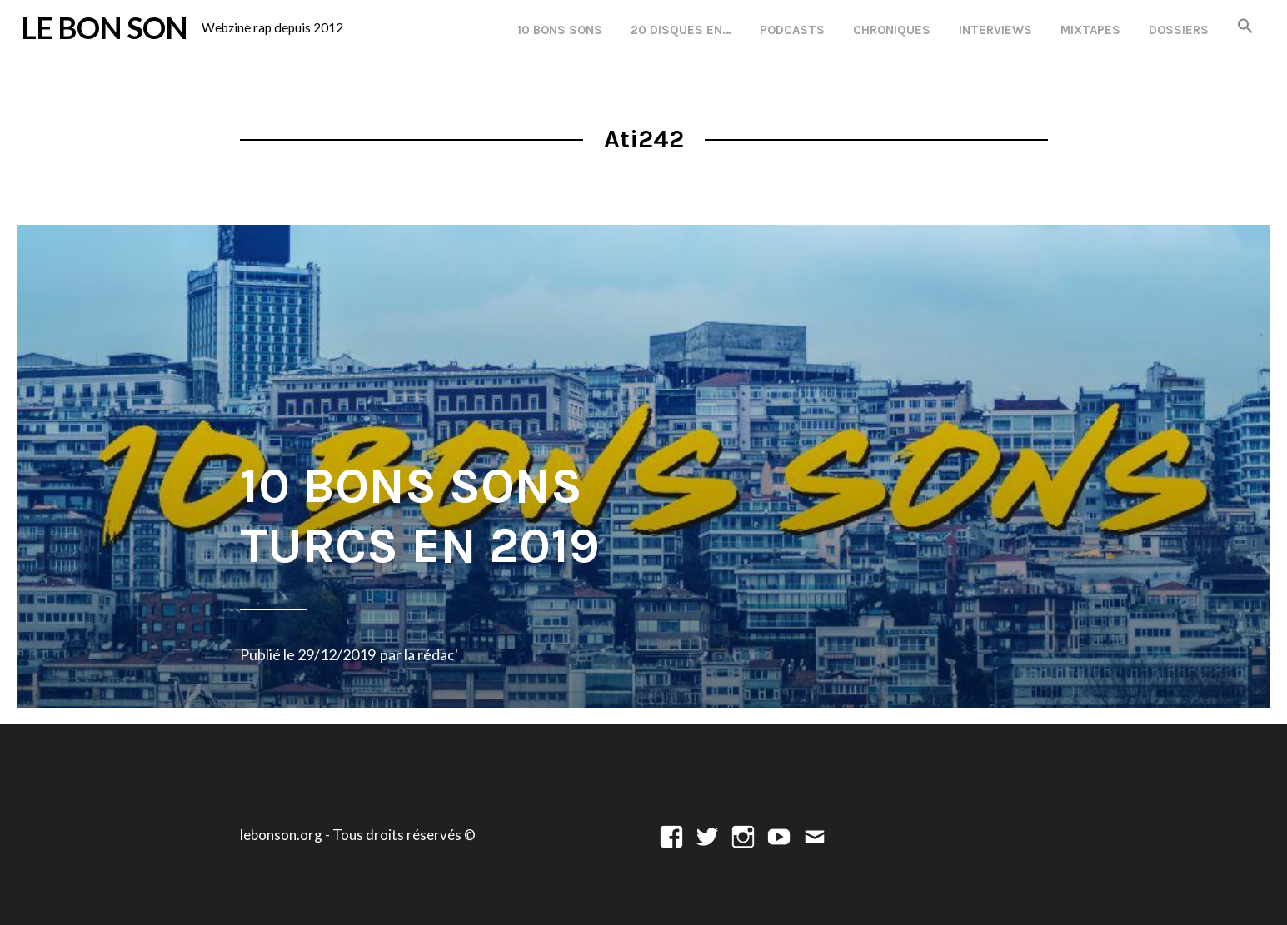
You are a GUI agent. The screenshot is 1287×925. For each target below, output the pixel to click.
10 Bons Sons (559, 29)
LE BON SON (104, 28)
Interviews (995, 29)
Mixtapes (1090, 29)
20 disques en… (681, 29)
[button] (1245, 27)
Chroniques (891, 29)
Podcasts (792, 29)
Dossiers (1179, 29)
